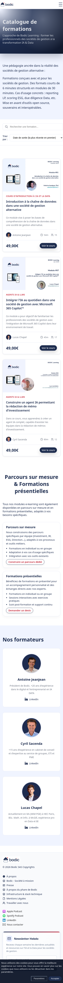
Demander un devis (19, 610)
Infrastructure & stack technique (22, 894)
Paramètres (39, 978)
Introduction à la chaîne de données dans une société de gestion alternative (31, 205)
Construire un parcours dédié (25, 561)
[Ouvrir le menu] (60, 4)
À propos (9, 876)
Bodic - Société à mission (18, 880)
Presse (8, 885)
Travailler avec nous (15, 902)
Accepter (55, 978)
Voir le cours (48, 245)
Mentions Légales (14, 898)
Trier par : (5, 138)
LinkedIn (32, 699)
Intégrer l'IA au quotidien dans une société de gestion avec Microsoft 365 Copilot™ (30, 304)
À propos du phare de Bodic (20, 889)
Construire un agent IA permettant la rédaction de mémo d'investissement (30, 406)
